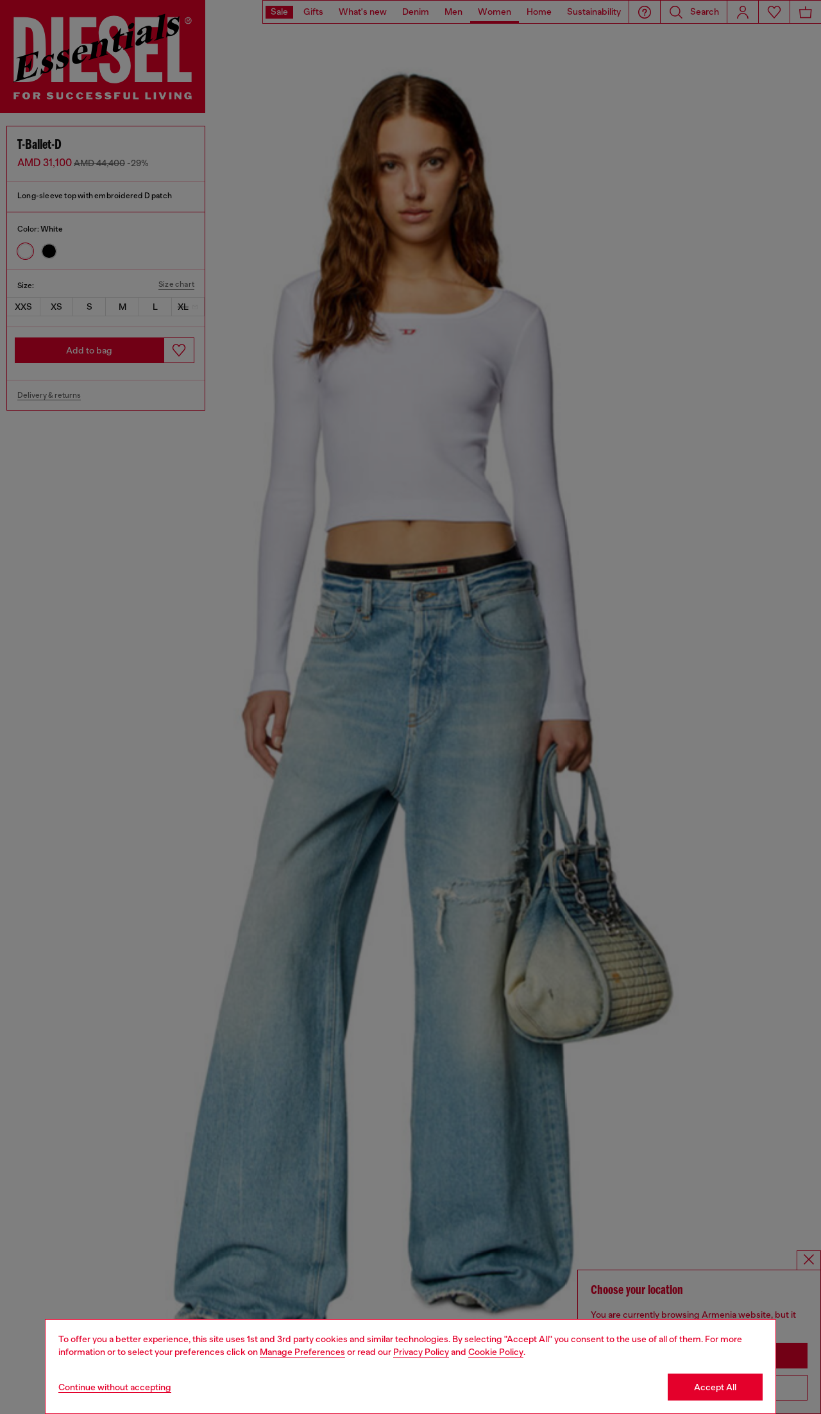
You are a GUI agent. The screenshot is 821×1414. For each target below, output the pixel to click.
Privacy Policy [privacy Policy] (421, 1352)
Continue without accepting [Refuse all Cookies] (114, 1387)
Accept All (715, 1387)
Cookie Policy (495, 1352)
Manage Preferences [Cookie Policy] (302, 1352)
